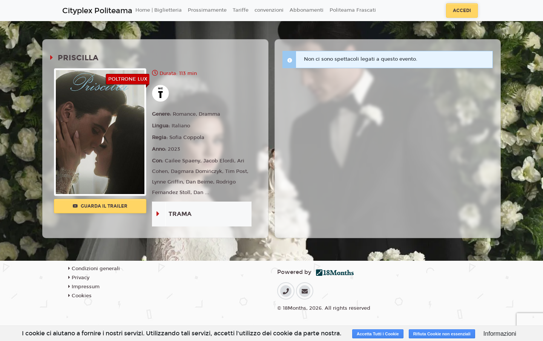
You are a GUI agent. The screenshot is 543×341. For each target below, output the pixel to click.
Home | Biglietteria (158, 10)
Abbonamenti (307, 10)
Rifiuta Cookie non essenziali (442, 334)
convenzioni (269, 10)
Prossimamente (207, 10)
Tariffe (240, 10)
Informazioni (499, 333)
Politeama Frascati (353, 10)
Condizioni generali (94, 269)
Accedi (462, 10)
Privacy (78, 278)
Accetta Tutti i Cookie (378, 334)
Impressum (84, 287)
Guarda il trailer (100, 206)
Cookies (80, 296)
